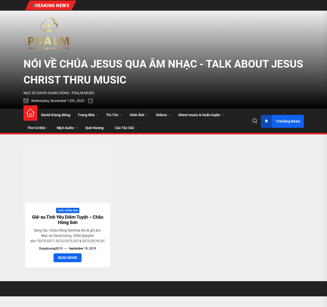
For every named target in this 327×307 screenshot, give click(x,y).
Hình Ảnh (139, 115)
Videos (163, 115)
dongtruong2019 (51, 248)
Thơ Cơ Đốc (38, 128)
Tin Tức (114, 115)
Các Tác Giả (126, 128)
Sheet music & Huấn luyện (201, 115)
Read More (67, 258)
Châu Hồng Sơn (68, 210)
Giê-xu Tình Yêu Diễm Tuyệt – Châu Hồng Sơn (67, 219)
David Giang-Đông (55, 115)
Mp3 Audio (67, 128)
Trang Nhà (88, 115)
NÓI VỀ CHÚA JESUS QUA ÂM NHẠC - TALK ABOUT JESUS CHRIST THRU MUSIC (163, 72)
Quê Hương (96, 128)
